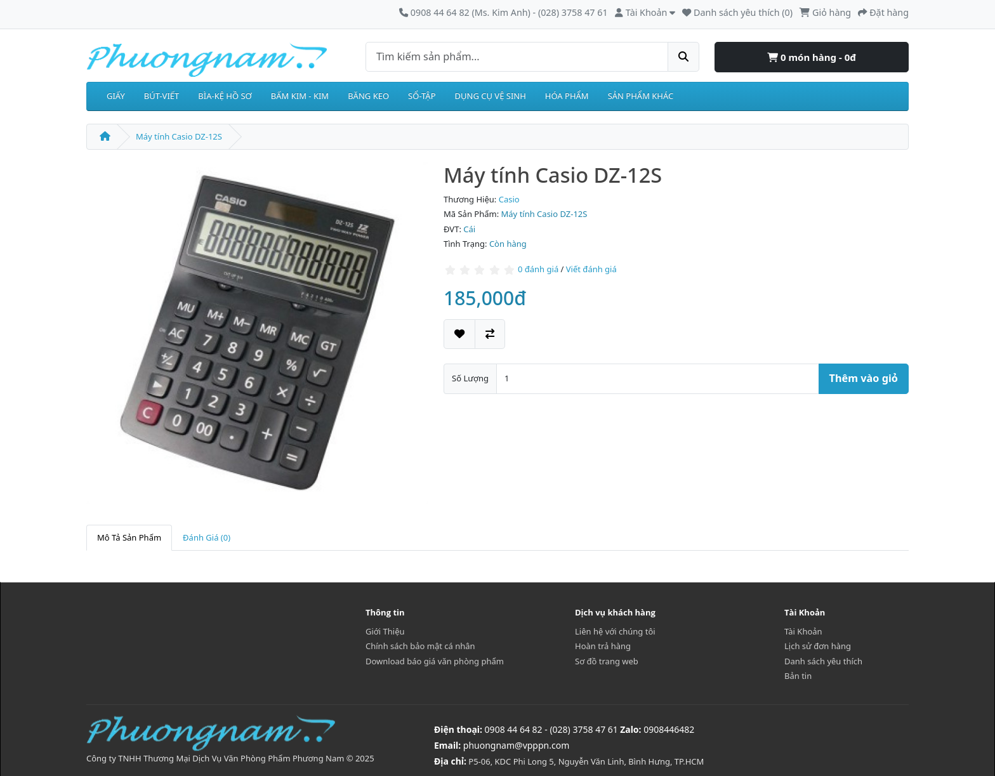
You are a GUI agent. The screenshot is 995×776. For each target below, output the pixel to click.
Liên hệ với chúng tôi (615, 631)
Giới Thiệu (385, 631)
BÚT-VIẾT (162, 96)
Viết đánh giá (591, 269)
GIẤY (116, 96)
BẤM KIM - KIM (300, 96)
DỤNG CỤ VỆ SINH (490, 96)
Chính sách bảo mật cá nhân (420, 646)
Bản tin (798, 675)
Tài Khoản (803, 631)
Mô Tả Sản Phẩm (129, 537)
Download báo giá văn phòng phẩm (435, 661)
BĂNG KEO (368, 96)
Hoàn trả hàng (603, 646)
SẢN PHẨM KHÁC (641, 96)
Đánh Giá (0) (206, 537)
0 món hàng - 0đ (811, 57)
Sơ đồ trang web (606, 661)
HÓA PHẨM (567, 96)
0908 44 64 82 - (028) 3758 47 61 (551, 729)
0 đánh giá (538, 269)
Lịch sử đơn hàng (817, 646)
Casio (509, 199)
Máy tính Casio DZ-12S (179, 136)
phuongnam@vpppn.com (516, 745)
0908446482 (668, 729)
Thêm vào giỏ (863, 378)
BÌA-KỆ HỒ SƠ (225, 96)
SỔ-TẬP (421, 96)
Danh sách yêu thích (823, 661)
